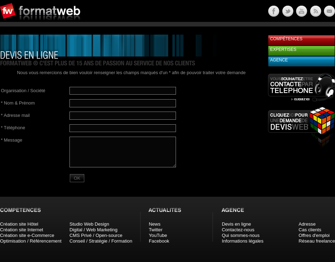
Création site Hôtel (19, 224)
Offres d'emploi (314, 235)
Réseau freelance (317, 241)
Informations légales (242, 241)
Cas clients (310, 229)
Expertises (283, 49)
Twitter (156, 229)
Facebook (159, 241)
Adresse (307, 224)
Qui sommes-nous (241, 235)
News (154, 224)
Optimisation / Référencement (30, 241)
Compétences (286, 38)
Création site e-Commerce (27, 235)
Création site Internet (21, 229)
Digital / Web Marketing (93, 229)
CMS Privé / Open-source (95, 235)
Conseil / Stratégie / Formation (100, 241)
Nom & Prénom (18, 103)
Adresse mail (15, 115)
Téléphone (13, 127)
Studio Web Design (89, 224)
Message (11, 140)
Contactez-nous (238, 229)
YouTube (158, 235)
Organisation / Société (23, 90)
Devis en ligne (236, 224)
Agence (279, 60)
